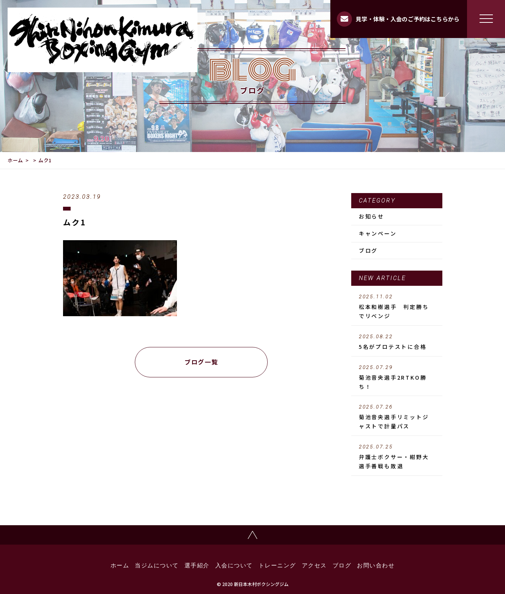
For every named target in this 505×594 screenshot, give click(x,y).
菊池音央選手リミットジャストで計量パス (397, 417)
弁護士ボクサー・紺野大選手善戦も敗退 (397, 457)
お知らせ (371, 216)
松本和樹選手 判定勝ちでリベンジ (397, 307)
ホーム (15, 160)
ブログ (368, 250)
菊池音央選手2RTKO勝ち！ (397, 377)
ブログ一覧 (201, 361)
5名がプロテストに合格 (397, 342)
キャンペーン (378, 233)
